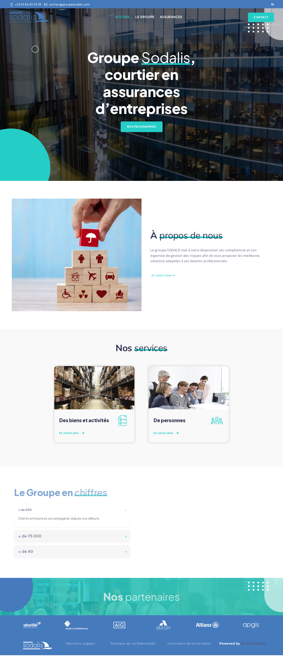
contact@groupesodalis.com (67, 4)
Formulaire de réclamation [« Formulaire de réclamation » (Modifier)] (189, 645)
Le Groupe (148, 18)
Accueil (126, 18)
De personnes (170, 422)
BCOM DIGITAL (254, 645)
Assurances (174, 18)
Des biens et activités (85, 422)
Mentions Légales (80, 645)
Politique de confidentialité (132, 645)
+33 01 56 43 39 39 (25, 4)
